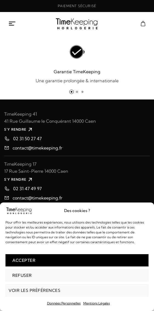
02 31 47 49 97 (27, 188)
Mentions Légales (96, 303)
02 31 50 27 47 (27, 138)
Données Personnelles (64, 303)
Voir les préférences (34, 290)
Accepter (23, 260)
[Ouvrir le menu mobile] (12, 23)
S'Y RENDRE (18, 129)
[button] (71, 92)
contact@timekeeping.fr (37, 148)
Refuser (22, 275)
